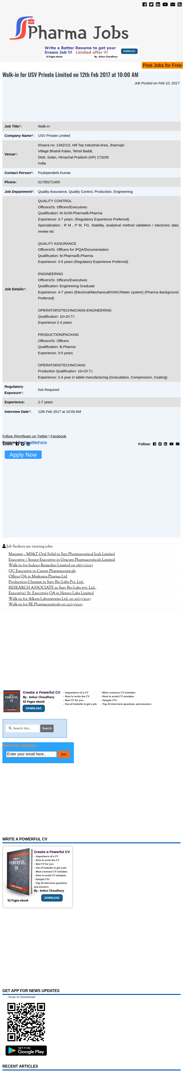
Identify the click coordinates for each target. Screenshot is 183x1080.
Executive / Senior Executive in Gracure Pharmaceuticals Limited (62, 560)
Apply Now (23, 454)
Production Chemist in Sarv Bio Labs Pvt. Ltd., (47, 582)
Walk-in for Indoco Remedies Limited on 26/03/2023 (51, 565)
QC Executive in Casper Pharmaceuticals (42, 571)
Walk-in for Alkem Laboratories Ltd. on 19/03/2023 (50, 599)
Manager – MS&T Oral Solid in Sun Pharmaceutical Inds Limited (62, 554)
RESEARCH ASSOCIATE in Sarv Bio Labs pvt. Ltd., (53, 587)
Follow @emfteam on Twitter (25, 436)
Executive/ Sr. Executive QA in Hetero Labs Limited (51, 593)
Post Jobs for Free (162, 65)
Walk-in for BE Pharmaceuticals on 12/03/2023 (46, 604)
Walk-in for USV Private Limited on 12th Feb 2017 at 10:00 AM (70, 74)
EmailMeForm (35, 442)
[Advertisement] (89, 103)
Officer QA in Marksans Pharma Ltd (38, 576)
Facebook (58, 436)
